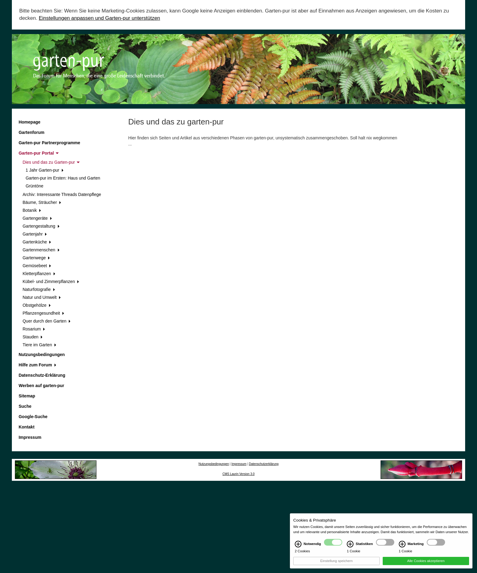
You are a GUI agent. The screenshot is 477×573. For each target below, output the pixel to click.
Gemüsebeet (37, 265)
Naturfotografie (39, 289)
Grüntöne (34, 185)
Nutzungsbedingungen (42, 354)
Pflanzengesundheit (43, 313)
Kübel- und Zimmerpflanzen (51, 281)
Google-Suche (33, 416)
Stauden (33, 336)
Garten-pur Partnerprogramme (49, 142)
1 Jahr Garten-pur (44, 170)
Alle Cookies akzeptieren (425, 564)
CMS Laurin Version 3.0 (238, 474)
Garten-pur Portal (39, 153)
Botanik (32, 210)
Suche (25, 406)
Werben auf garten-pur (41, 385)
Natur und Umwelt (42, 297)
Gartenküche (37, 241)
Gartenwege (36, 257)
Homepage (29, 122)
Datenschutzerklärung (263, 464)
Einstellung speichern (336, 564)
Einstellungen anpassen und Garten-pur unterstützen (99, 18)
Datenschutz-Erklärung (42, 375)
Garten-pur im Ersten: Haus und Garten (63, 178)
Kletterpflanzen (39, 273)
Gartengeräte (37, 218)
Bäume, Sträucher (42, 202)
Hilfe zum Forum (37, 364)
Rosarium (34, 329)
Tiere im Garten (39, 344)
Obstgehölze (36, 305)
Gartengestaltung (41, 226)
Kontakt (26, 427)
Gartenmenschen (41, 249)
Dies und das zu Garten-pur (51, 162)
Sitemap (27, 395)
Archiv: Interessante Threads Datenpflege (62, 194)
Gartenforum (31, 132)
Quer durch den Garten (47, 321)
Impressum (30, 437)
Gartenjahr (35, 234)
